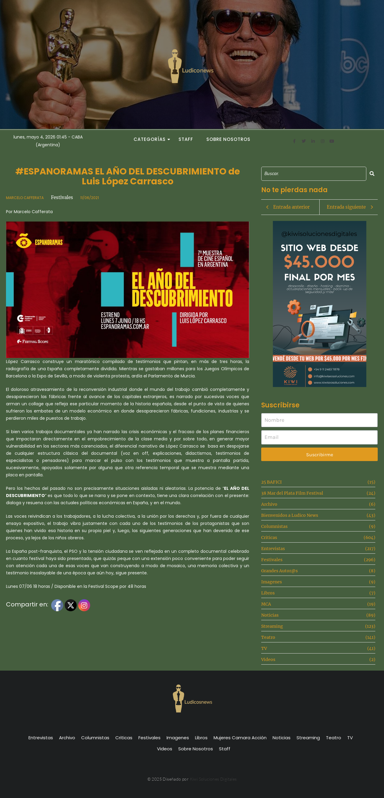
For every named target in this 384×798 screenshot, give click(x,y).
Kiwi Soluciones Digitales (213, 779)
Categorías (151, 139)
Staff (186, 139)
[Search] (313, 174)
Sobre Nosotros (228, 139)
